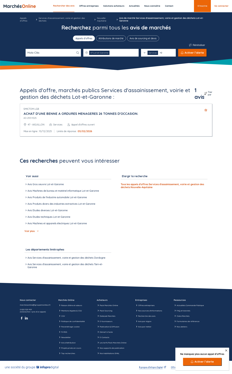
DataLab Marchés (106, 315)
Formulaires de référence (186, 321)
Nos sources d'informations (148, 310)
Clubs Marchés (181, 315)
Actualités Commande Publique (189, 305)
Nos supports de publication (110, 347)
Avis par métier (143, 326)
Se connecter (221, 6)
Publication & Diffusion (108, 326)
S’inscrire (202, 6)
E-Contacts (103, 337)
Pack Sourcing (104, 310)
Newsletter (64, 337)
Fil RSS (62, 331)
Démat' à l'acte (105, 331)
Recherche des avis (145, 315)
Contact (169, 6)
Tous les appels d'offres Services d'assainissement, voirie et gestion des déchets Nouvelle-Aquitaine (162, 186)
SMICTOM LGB (31, 108)
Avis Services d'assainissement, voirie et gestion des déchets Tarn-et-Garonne (64, 266)
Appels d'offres (23, 19)
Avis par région (143, 321)
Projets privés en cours (69, 347)
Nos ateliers (180, 326)
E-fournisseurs (104, 321)
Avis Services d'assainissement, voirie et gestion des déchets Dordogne (65, 257)
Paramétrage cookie (69, 326)
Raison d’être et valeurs (70, 305)
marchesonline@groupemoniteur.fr (35, 305)
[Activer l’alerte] (202, 362)
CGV (61, 315)
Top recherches (66, 353)
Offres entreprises (89, 6)
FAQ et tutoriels (182, 310)
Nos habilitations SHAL (108, 353)
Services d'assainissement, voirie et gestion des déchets (62, 19)
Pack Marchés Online (107, 305)
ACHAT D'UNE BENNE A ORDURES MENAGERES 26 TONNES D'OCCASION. (81, 114)
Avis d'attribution (67, 342)
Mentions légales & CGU (70, 310)
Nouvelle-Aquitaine (101, 19)
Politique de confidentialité (71, 321)
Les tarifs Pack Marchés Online (112, 342)
